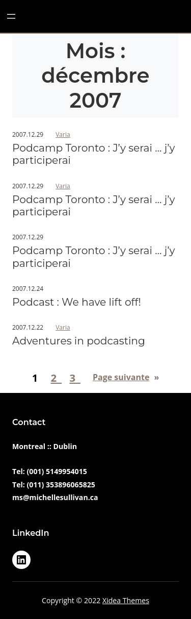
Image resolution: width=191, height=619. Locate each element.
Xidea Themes (125, 600)
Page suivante (126, 377)
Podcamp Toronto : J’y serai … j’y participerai (93, 154)
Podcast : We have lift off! (76, 302)
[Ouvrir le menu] (11, 16)
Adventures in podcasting (78, 341)
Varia (63, 134)
